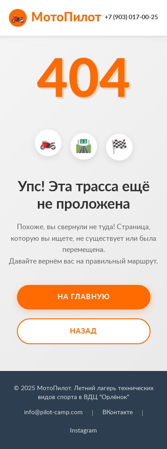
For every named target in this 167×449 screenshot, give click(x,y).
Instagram (83, 431)
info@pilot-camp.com (53, 412)
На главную (83, 297)
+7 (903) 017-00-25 (131, 17)
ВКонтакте (117, 412)
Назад (83, 331)
